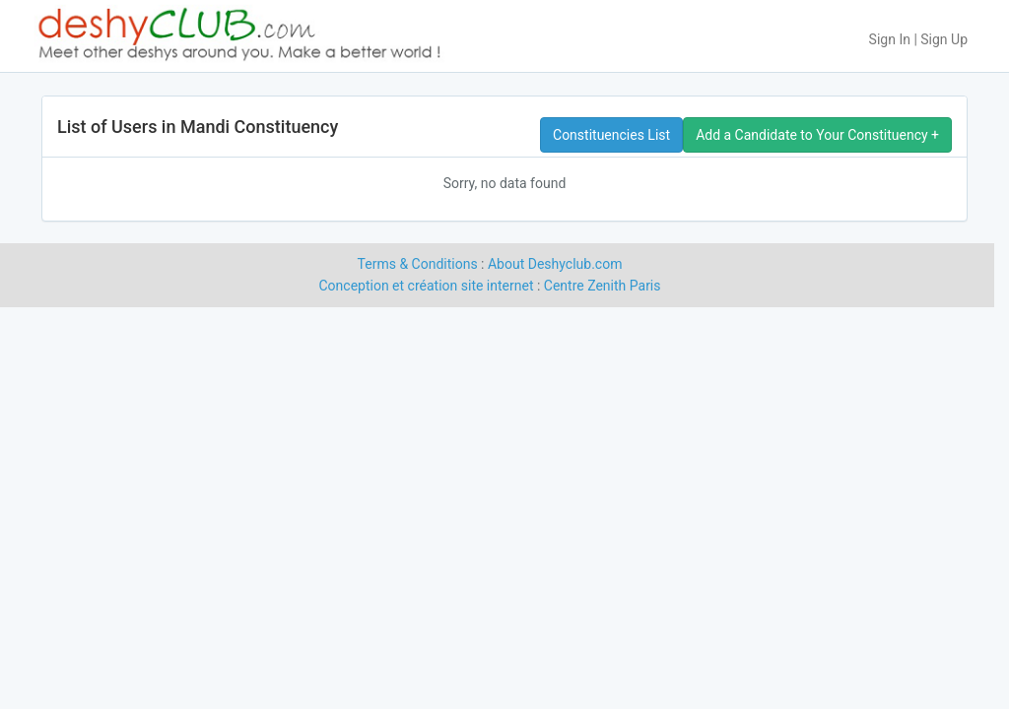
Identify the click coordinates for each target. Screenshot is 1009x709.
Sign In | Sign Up (918, 39)
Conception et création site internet (426, 285)
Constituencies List (611, 135)
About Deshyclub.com (555, 264)
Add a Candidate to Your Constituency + (817, 135)
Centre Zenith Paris (602, 285)
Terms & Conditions (418, 264)
